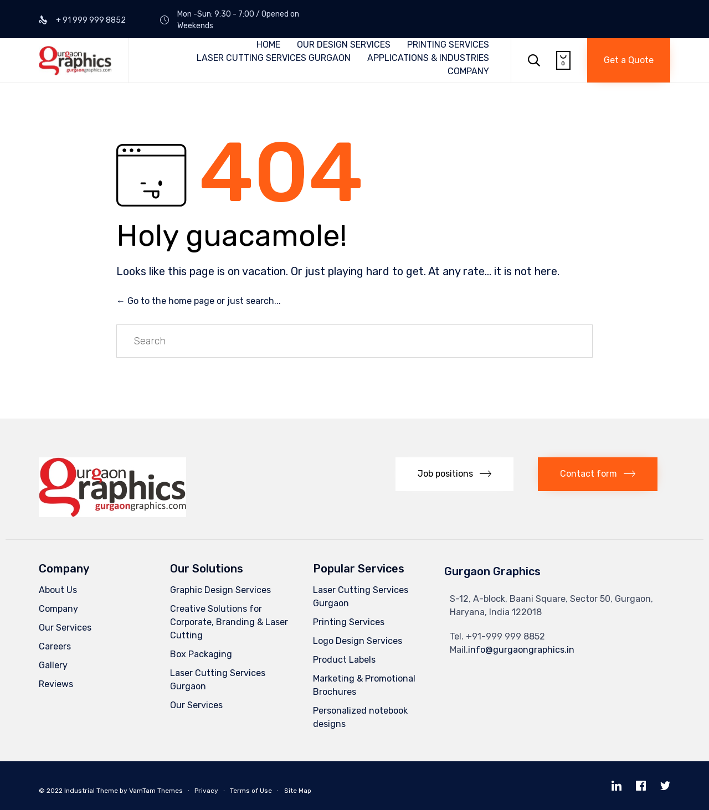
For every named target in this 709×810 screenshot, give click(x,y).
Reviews (56, 684)
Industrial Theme (91, 790)
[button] (628, 60)
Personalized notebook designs (360, 717)
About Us (58, 590)
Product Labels (344, 659)
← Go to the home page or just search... (198, 301)
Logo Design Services (357, 641)
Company (58, 608)
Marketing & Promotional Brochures (364, 685)
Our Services (65, 627)
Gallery (53, 665)
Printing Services (348, 622)
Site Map (297, 790)
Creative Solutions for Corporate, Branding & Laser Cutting (229, 622)
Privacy (206, 790)
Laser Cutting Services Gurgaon (217, 680)
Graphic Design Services (220, 590)
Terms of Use (251, 790)
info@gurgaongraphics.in (521, 649)
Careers (55, 646)
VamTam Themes (156, 790)
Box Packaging (201, 654)
